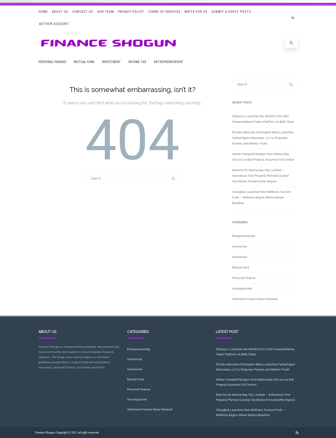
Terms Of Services (164, 12)
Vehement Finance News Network (255, 299)
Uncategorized (242, 288)
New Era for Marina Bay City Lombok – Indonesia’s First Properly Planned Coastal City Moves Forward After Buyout (260, 175)
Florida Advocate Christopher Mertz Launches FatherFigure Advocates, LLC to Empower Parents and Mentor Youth (263, 138)
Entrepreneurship (168, 62)
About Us (60, 12)
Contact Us (82, 12)
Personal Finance (52, 62)
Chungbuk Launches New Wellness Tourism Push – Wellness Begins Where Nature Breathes (261, 197)
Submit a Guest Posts (231, 12)
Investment (111, 62)
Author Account (54, 24)
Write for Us (196, 12)
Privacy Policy (131, 12)
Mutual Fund (84, 62)
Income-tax (137, 62)
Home (43, 12)
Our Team (105, 12)
